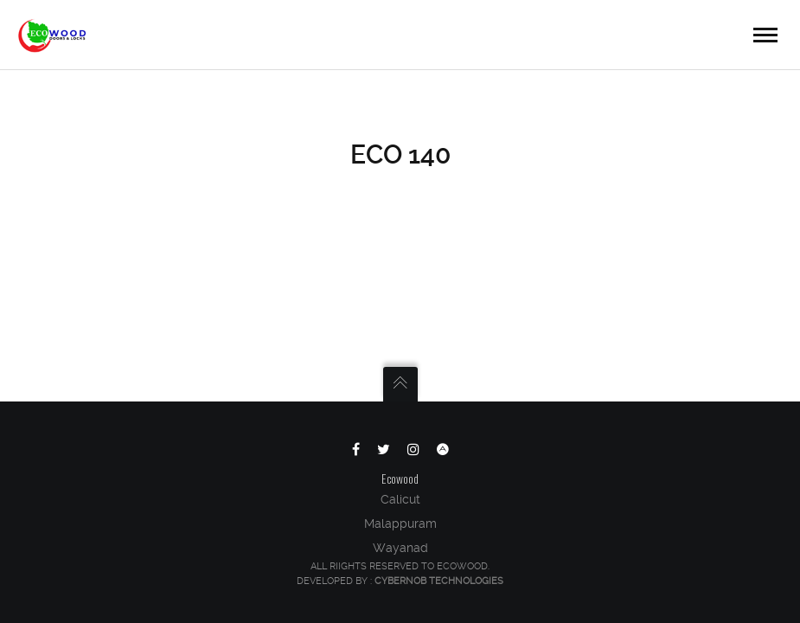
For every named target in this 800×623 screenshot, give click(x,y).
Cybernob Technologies (438, 581)
